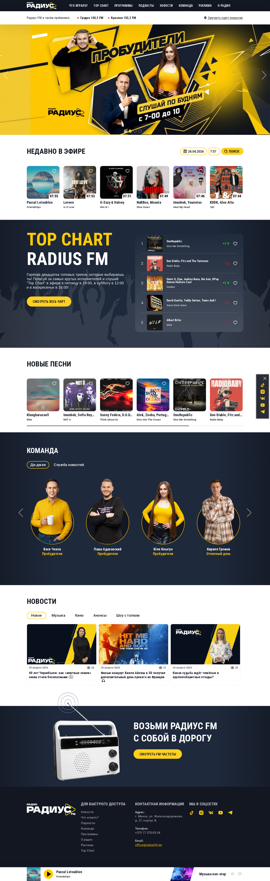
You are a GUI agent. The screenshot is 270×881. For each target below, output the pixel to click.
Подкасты (146, 5)
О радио (224, 5)
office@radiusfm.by (148, 845)
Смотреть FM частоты (157, 754)
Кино (79, 615)
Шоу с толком (128, 615)
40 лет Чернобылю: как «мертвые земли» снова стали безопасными (60, 675)
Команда (186, 5)
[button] (130, 131)
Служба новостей (69, 465)
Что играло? (78, 5)
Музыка (58, 615)
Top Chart (101, 5)
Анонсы (100, 615)
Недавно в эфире (56, 151)
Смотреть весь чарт (49, 301)
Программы (123, 5)
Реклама (205, 5)
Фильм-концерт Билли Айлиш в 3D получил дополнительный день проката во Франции (133, 677)
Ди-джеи (38, 465)
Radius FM (69, 249)
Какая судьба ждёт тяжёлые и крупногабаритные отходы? (196, 675)
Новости (166, 5)
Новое (36, 615)
